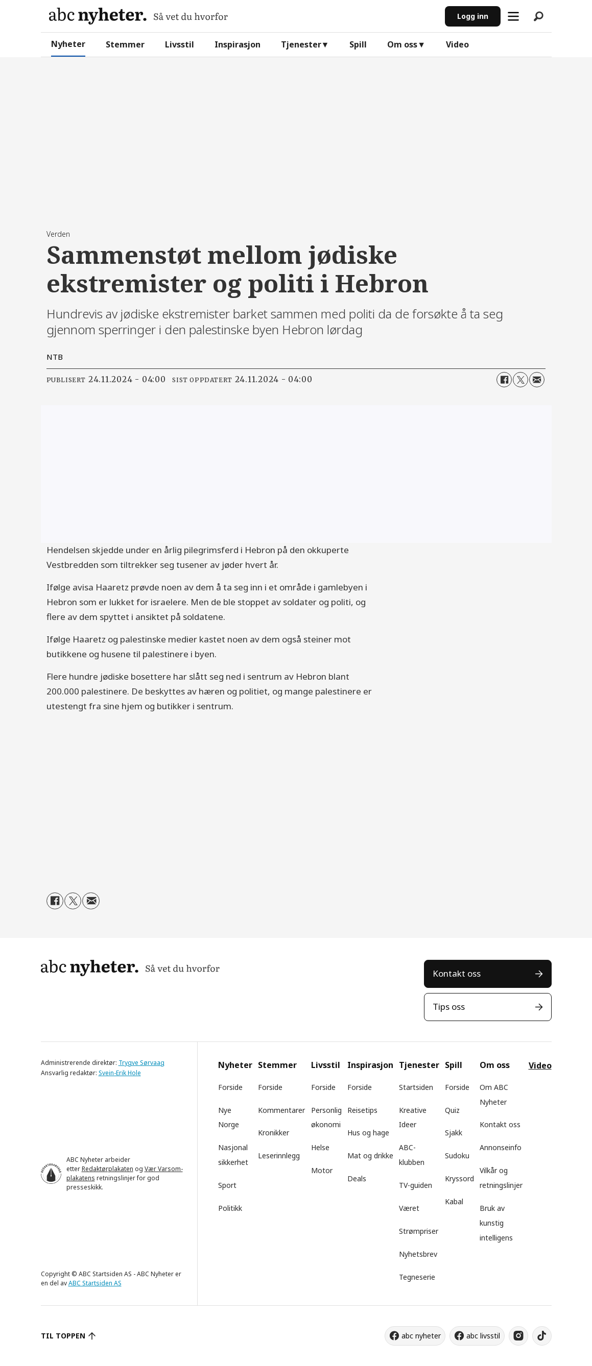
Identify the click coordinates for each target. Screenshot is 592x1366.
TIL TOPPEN (63, 1335)
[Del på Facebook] (504, 379)
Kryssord (459, 1178)
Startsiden (416, 1087)
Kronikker (273, 1132)
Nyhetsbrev (418, 1254)
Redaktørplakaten (107, 1168)
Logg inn (472, 16)
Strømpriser (418, 1231)
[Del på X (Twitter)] (520, 379)
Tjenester (301, 44)
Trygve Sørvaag (141, 1062)
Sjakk (453, 1132)
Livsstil (179, 44)
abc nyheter (421, 1335)
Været (409, 1208)
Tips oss (449, 1006)
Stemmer (125, 44)
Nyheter (68, 43)
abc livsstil (483, 1335)
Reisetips (362, 1110)
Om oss (402, 44)
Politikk (230, 1208)
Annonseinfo (501, 1147)
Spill (358, 44)
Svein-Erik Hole (120, 1073)
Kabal (454, 1201)
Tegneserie (417, 1277)
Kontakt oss (457, 973)
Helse (320, 1147)
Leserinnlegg (279, 1155)
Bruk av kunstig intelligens (496, 1223)
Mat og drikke (370, 1155)
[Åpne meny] (513, 16)
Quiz (452, 1110)
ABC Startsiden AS (95, 1283)
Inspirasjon (238, 44)
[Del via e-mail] (536, 379)
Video (457, 44)
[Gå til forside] (138, 16)
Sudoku (457, 1155)
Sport (227, 1185)
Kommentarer (281, 1110)
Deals (356, 1178)
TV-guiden (415, 1185)
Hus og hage (368, 1132)
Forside (230, 1087)
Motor (322, 1170)
